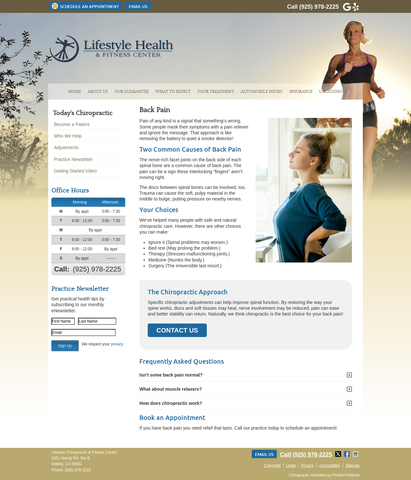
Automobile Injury (262, 91)
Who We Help (68, 135)
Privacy (307, 465)
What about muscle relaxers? (170, 389)
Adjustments (66, 147)
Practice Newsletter (73, 159)
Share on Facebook (347, 454)
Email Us (138, 6)
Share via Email (356, 454)
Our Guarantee (132, 91)
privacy (117, 344)
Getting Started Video (75, 170)
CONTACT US (177, 330)
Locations (330, 91)
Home (74, 91)
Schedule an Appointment (85, 6)
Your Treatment (215, 91)
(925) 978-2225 (319, 7)
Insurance (300, 91)
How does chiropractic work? (170, 403)
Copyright (272, 465)
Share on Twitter (338, 454)
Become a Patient (72, 124)
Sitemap (352, 465)
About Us (98, 91)
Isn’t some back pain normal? (171, 375)
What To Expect (173, 91)
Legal (290, 465)
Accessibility (329, 465)
